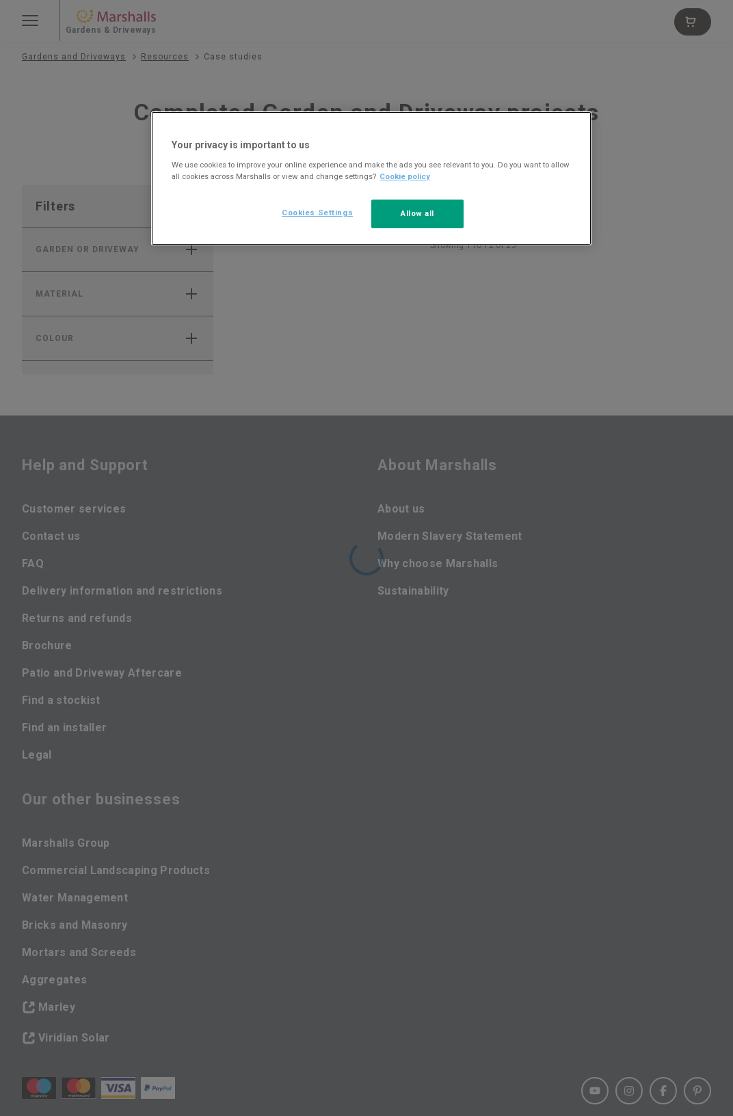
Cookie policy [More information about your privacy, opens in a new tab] (404, 176)
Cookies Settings (317, 212)
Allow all (417, 213)
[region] (371, 178)
